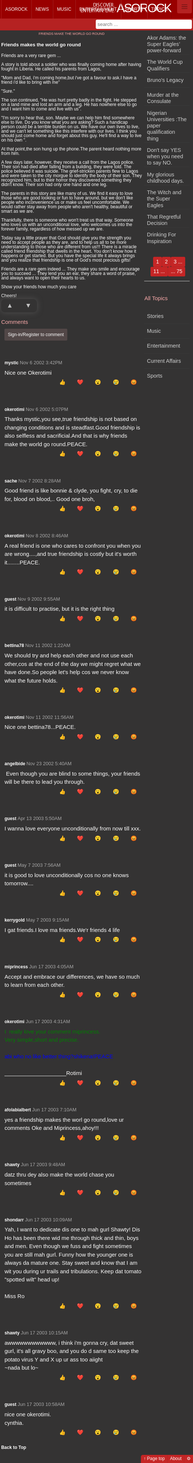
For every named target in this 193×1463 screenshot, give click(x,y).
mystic (11, 362)
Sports (134, 9)
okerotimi (14, 409)
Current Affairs (164, 361)
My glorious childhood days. (165, 178)
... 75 (176, 271)
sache (10, 481)
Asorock (16, 9)
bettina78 (14, 645)
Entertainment (98, 9)
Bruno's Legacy (165, 80)
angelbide (14, 763)
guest (10, 599)
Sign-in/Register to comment (36, 334)
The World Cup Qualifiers (165, 65)
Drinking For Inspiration (161, 238)
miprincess (16, 966)
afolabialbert (17, 1109)
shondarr (14, 1220)
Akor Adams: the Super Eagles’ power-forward (166, 44)
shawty (12, 1164)
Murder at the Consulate (163, 98)
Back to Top (13, 1447)
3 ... (178, 262)
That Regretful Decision (164, 220)
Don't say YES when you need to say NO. (165, 156)
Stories (155, 316)
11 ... (159, 271)
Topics (159, 9)
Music (64, 9)
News (42, 9)
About (176, 1458)
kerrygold (14, 920)
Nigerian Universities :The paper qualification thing (167, 126)
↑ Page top (154, 1458)
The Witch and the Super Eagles (164, 198)
